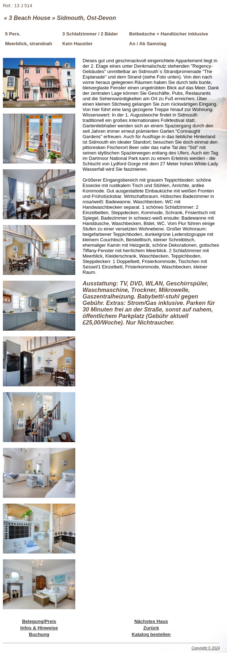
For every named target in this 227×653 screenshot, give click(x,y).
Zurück (151, 628)
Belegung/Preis (39, 621)
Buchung (39, 634)
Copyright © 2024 (206, 648)
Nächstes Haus (151, 621)
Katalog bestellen (151, 634)
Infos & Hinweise (39, 628)
